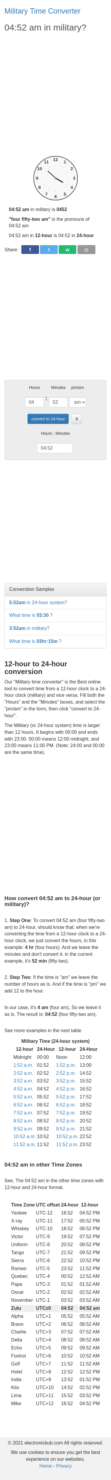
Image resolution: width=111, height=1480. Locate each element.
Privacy (64, 1465)
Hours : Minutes (55, 433)
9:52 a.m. (23, 1128)
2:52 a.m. (23, 1073)
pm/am (77, 387)
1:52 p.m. (66, 1065)
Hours (34, 387)
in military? (29, 628)
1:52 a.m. (23, 1065)
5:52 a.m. (23, 1096)
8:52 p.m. (66, 1120)
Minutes (58, 387)
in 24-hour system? (38, 602)
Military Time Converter (42, 11)
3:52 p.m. (66, 1080)
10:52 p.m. (67, 1136)
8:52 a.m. (23, 1120)
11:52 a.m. (24, 1144)
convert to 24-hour (48, 418)
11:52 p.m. (67, 1144)
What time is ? (31, 615)
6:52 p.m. (66, 1104)
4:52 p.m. (66, 1088)
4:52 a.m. (23, 1088)
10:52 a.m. (24, 1136)
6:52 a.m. (23, 1104)
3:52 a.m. (23, 1080)
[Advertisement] (55, 94)
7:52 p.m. (66, 1112)
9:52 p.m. (66, 1128)
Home (45, 1465)
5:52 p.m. (66, 1096)
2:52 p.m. (66, 1073)
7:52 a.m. (23, 1112)
